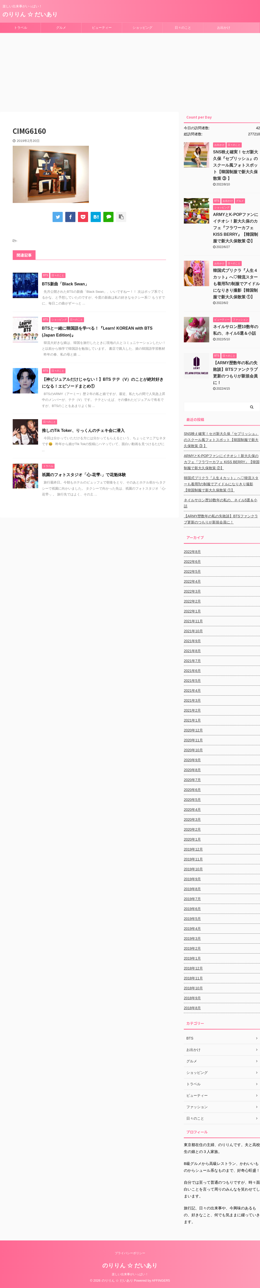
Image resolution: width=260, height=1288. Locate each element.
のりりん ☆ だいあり (30, 14)
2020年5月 (192, 800)
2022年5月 (192, 571)
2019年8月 (192, 889)
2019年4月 (192, 929)
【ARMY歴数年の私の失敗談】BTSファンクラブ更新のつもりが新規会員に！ (221, 519)
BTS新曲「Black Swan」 (65, 284)
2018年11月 (193, 978)
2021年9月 (192, 641)
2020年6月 (192, 790)
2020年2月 (192, 829)
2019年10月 (193, 869)
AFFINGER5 (161, 1280)
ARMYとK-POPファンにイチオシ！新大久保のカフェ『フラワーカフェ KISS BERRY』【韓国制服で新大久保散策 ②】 (235, 227)
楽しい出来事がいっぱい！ (130, 1274)
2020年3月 (192, 819)
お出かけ (223, 28)
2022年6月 (192, 562)
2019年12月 (193, 849)
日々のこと (183, 28)
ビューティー (102, 28)
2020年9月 (192, 760)
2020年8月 (192, 770)
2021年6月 (192, 671)
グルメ (61, 28)
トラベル (20, 28)
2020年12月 (193, 730)
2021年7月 (192, 661)
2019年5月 (192, 919)
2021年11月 (193, 621)
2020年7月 (192, 780)
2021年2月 (192, 710)
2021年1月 (192, 720)
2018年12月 (193, 968)
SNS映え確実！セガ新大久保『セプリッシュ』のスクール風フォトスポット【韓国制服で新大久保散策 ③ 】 (235, 165)
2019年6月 (192, 909)
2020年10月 (193, 750)
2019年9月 (192, 879)
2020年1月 (192, 839)
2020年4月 (192, 810)
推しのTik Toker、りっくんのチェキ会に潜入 (83, 430)
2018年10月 (193, 988)
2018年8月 (192, 1008)
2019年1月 (192, 958)
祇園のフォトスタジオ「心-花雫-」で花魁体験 (84, 475)
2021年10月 (193, 631)
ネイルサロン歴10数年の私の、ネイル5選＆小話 (220, 503)
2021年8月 (192, 651)
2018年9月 (192, 998)
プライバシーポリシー (130, 1253)
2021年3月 (192, 700)
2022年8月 (192, 552)
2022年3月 (192, 591)
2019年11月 (193, 859)
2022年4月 (192, 581)
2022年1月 (192, 611)
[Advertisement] (130, 71)
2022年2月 (192, 601)
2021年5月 (192, 681)
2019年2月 (192, 948)
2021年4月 (192, 691)
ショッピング (142, 28)
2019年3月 (192, 938)
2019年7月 (192, 899)
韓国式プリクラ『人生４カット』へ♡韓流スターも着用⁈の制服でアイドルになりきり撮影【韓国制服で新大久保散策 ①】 (236, 283)
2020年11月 (193, 740)
